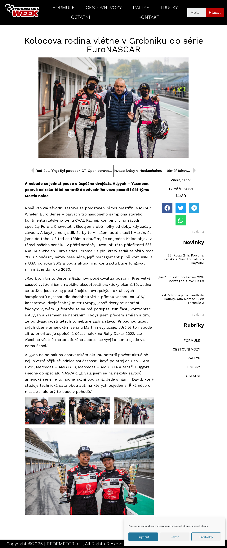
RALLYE (141, 7)
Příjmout (143, 537)
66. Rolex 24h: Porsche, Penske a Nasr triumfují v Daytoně (184, 259)
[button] (167, 208)
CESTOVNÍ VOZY (104, 7)
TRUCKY (169, 7)
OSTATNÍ (80, 17)
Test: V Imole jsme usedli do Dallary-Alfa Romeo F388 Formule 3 (182, 299)
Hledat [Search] (215, 12)
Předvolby (206, 537)
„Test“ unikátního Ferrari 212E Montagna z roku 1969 (181, 279)
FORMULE (63, 7)
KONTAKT (148, 17)
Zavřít (175, 537)
